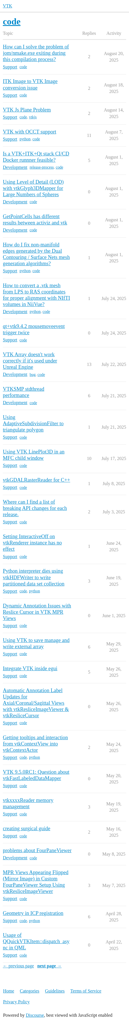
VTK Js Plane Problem (27, 110)
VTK (7, 5)
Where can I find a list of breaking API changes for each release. (35, 508)
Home (8, 990)
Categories (29, 990)
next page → (49, 965)
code (23, 67)
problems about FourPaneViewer (37, 850)
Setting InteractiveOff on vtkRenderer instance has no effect (32, 543)
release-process (42, 167)
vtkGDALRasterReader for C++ (36, 480)
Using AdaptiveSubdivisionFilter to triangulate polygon (33, 423)
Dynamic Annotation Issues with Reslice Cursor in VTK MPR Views (37, 612)
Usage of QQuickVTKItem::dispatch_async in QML (36, 941)
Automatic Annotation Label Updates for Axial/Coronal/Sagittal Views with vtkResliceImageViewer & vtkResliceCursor (36, 703)
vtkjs (33, 117)
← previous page (18, 965)
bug (33, 374)
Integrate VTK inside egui (30, 668)
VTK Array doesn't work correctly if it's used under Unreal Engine (30, 361)
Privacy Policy (16, 1001)
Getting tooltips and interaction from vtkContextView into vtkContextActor (35, 744)
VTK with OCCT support (29, 132)
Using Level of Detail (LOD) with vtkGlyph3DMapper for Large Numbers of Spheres (33, 188)
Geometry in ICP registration (33, 913)
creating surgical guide (26, 828)
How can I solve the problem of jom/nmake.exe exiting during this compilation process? (36, 53)
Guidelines (54, 990)
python (25, 139)
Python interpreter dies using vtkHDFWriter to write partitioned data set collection (33, 577)
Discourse (35, 1015)
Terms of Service (85, 990)
